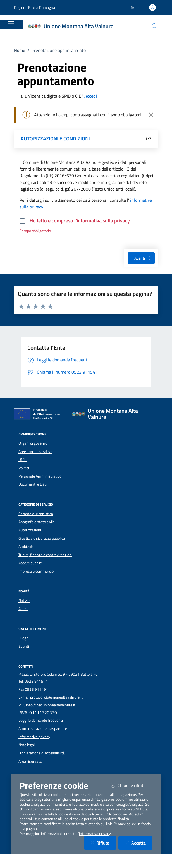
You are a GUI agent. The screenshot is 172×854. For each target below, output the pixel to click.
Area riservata (30, 761)
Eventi (23, 646)
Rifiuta (103, 842)
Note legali (26, 745)
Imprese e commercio (36, 571)
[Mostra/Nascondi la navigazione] (11, 23)
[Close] (151, 114)
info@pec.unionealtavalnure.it (50, 705)
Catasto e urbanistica (35, 514)
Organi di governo (32, 443)
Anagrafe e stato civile (36, 522)
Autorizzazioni (29, 530)
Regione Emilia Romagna (34, 7)
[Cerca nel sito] (154, 26)
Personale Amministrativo (39, 476)
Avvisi (23, 609)
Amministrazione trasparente (42, 728)
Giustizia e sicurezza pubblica (41, 538)
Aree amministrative (35, 451)
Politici (23, 468)
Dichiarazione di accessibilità (41, 753)
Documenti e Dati (32, 484)
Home (19, 50)
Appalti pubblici (30, 563)
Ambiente (26, 546)
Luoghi (23, 638)
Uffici (22, 460)
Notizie (24, 601)
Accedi (90, 96)
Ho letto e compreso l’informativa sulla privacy (80, 220)
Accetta (138, 842)
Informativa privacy (34, 737)
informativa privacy (95, 834)
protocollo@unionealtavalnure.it (56, 697)
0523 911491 (36, 689)
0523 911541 (36, 681)
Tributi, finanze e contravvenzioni (45, 555)
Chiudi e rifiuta (131, 785)
